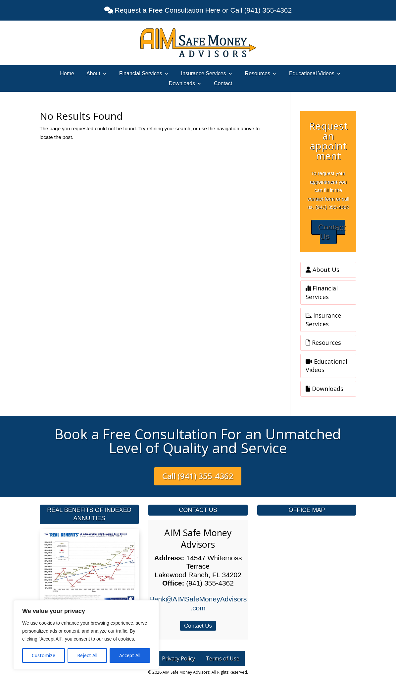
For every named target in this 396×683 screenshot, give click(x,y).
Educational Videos (311, 73)
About (93, 73)
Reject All (87, 655)
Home (67, 73)
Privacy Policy (178, 658)
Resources (257, 73)
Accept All (129, 655)
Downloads (182, 83)
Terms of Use (222, 658)
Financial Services (140, 73)
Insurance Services (203, 73)
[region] (86, 635)
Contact (223, 83)
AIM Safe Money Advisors (198, 538)
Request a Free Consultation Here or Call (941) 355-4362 (202, 10)
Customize (43, 655)
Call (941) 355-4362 (197, 475)
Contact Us (332, 232)
